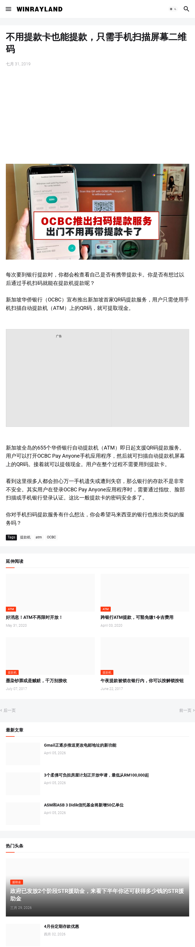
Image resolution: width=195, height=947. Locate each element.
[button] (8, 9)
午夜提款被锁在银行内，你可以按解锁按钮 (142, 680)
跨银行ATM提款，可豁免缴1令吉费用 (137, 617)
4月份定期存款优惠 (61, 926)
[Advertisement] (97, 116)
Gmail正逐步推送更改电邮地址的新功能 (80, 745)
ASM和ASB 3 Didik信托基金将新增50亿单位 (84, 805)
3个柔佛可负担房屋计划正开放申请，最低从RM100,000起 (96, 775)
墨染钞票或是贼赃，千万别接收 (36, 680)
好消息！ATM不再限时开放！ (34, 617)
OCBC (51, 537)
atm (39, 537)
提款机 (25, 537)
